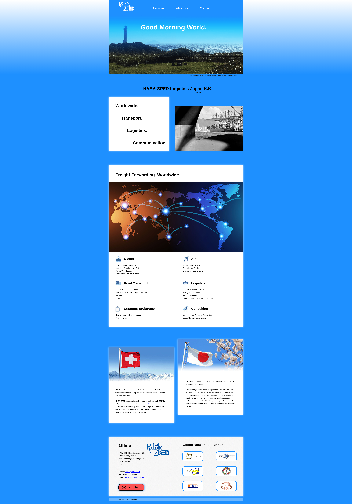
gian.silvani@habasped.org (134, 477)
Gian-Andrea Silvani (151, 404)
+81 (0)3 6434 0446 (132, 472)
